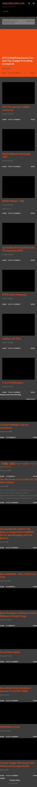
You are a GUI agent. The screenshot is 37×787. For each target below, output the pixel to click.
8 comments (10, 586)
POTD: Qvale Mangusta (14, 294)
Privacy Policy (14, 783)
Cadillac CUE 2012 (11, 338)
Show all (30, 21)
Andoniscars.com (13, 3)
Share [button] (4, 73)
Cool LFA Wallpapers (13, 382)
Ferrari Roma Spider (10, 652)
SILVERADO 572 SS (10, 727)
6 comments (10, 476)
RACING (5, 11)
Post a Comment (14, 73)
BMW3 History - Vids (13, 201)
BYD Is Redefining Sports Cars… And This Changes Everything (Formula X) (18, 60)
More (33, 73)
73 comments (11, 437)
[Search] (29, 3)
